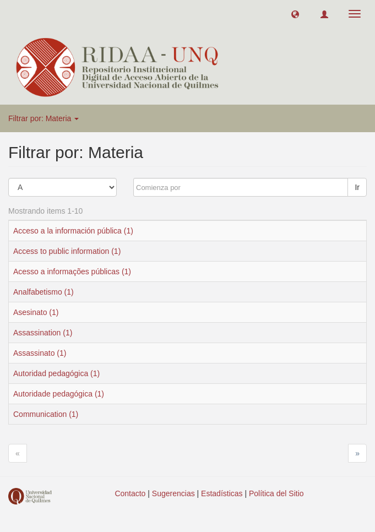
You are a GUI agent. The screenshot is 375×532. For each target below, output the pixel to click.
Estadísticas (221, 493)
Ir (357, 187)
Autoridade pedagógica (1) (58, 393)
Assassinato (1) (39, 353)
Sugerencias (173, 493)
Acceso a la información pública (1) (73, 230)
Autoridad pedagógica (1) (56, 373)
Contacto (130, 493)
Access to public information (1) (67, 251)
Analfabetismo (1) (43, 291)
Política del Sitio (276, 493)
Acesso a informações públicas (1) (72, 271)
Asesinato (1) (35, 312)
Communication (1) (45, 414)
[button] (295, 13)
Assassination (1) (42, 332)
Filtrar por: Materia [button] (43, 118)
